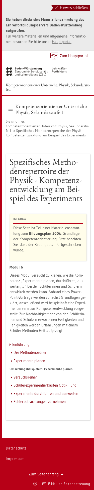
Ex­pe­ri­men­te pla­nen (29, 360)
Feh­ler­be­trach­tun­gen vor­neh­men (40, 401)
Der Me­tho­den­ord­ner (30, 352)
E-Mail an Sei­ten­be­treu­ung (66, 483)
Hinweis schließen (71, 7)
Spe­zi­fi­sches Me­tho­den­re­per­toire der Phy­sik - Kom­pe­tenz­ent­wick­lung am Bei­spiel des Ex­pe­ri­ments (46, 132)
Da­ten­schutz (16, 448)
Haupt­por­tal (61, 41)
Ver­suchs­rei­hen (26, 377)
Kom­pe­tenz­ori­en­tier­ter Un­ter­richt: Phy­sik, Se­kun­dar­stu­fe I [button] (48, 109)
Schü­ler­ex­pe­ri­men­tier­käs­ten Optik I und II (46, 385)
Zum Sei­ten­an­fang (46, 474)
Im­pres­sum (15, 458)
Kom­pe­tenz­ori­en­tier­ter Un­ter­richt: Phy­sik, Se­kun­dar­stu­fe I (48, 87)
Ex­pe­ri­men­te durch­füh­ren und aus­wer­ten (46, 393)
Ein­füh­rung (21, 344)
